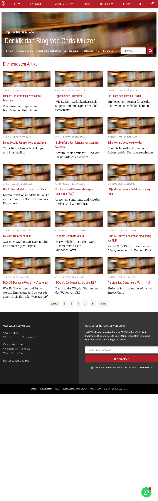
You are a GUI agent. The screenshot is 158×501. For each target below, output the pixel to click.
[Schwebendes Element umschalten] (146, 492)
